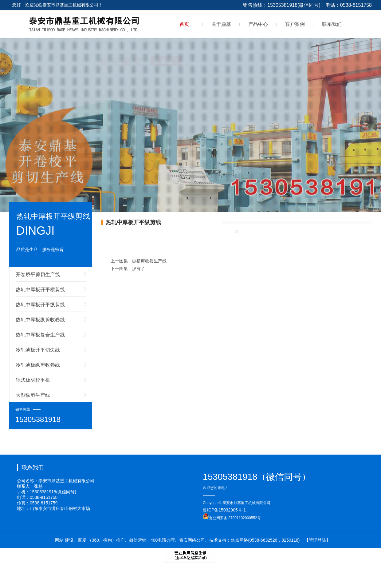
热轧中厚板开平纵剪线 (40, 304)
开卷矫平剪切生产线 (38, 274)
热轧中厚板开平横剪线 (40, 289)
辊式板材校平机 (33, 380)
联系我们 (332, 24)
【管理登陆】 (317, 540)
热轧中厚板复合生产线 (40, 334)
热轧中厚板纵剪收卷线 (40, 319)
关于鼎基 (221, 24)
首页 (184, 24)
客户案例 (295, 24)
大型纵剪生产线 (33, 395)
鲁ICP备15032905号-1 (224, 509)
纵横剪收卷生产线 (149, 260)
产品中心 (258, 24)
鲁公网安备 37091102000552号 (232, 518)
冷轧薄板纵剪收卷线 (38, 365)
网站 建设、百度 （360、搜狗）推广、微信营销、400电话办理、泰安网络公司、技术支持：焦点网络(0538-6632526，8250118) (177, 540)
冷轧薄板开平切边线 (38, 349)
